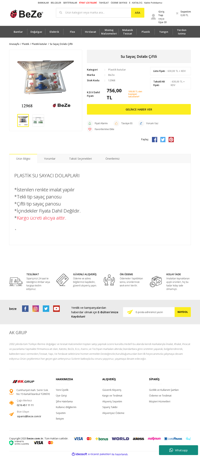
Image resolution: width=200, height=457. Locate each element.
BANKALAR (43, 2)
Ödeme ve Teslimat (160, 395)
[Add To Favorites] (100, 129)
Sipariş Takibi (109, 407)
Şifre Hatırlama (64, 401)
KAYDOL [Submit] (183, 312)
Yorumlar (49, 158)
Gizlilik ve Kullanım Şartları (164, 390)
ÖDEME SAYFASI (119, 2)
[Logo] (26, 13)
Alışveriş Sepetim (112, 401)
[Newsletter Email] (157, 312)
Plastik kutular (117, 69)
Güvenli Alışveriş (111, 390)
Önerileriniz (112, 158)
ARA (137, 12)
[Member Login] (160, 17)
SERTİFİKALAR (70, 2)
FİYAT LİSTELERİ (88, 2)
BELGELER (56, 2)
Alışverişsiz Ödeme (113, 413)
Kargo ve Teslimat (112, 395)
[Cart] (183, 13)
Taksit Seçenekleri (80, 158)
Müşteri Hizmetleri (159, 401)
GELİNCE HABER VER (139, 109)
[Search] (100, 13)
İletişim (60, 418)
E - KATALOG (135, 2)
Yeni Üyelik (62, 390)
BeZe (111, 75)
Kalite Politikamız (153, 2)
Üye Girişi (61, 395)
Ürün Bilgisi (23, 158)
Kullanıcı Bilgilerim (66, 407)
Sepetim (61, 413)
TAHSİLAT (104, 2)
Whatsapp (178, 450)
